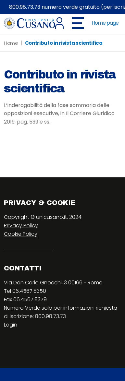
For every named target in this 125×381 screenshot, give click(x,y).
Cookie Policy (20, 234)
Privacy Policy (21, 225)
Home (11, 43)
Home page (105, 23)
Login (10, 324)
